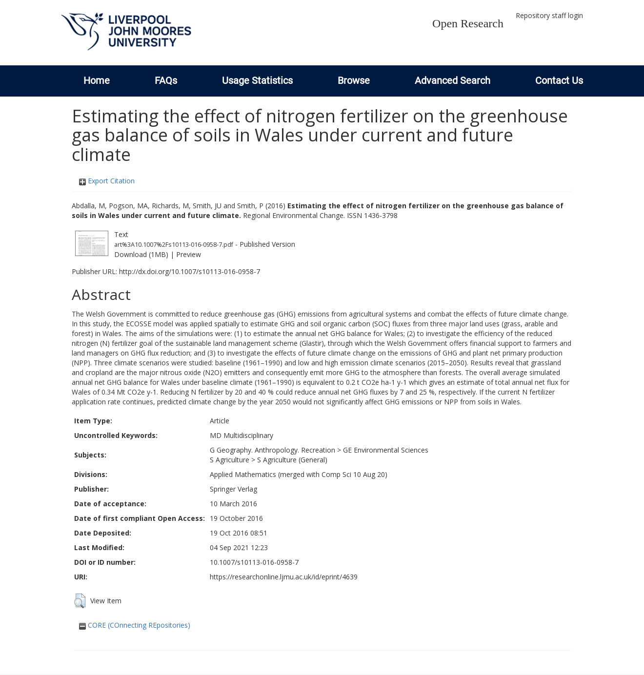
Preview (188, 254)
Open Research (467, 23)
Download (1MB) (141, 254)
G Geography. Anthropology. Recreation (272, 450)
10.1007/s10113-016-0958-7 (254, 562)
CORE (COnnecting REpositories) (134, 625)
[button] (79, 601)
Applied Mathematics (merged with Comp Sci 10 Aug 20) (298, 474)
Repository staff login (549, 15)
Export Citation (107, 180)
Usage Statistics (257, 80)
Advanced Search (452, 80)
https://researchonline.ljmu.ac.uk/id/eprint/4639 (284, 576)
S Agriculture (229, 459)
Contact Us (559, 80)
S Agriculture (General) (292, 459)
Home (96, 80)
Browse (354, 80)
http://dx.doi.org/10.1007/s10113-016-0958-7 (189, 271)
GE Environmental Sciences (385, 450)
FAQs (166, 80)
